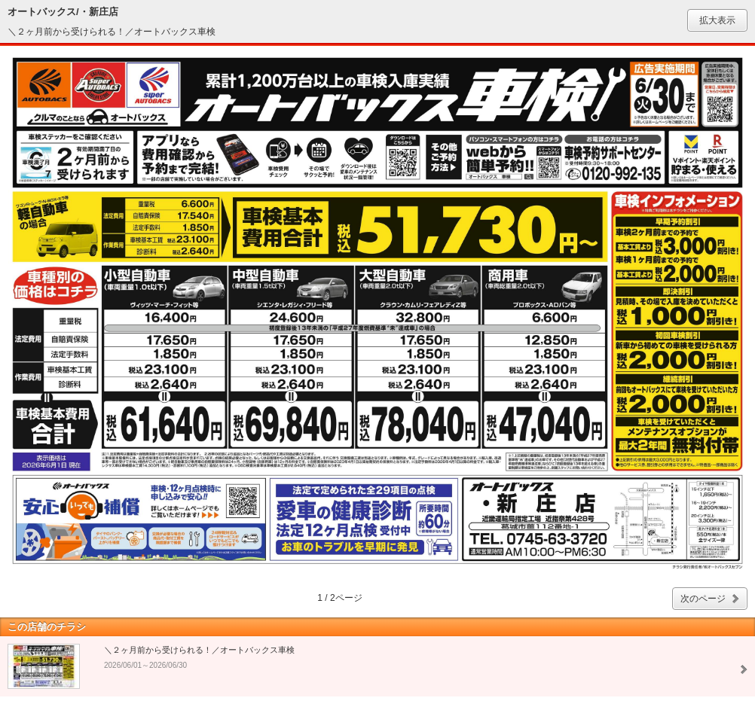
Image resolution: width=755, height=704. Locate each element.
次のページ (703, 598)
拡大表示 (717, 20)
